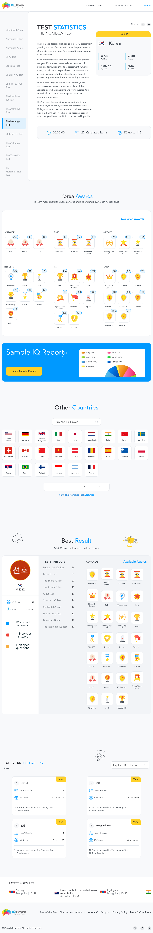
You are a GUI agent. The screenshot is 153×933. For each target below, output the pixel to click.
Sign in (147, 5)
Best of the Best (48, 912)
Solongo (20, 890)
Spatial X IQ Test (14, 74)
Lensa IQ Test (13, 65)
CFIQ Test (11, 56)
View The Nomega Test (76, 494)
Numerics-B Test (14, 39)
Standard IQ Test (94, 5)
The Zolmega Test (13, 145)
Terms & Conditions (140, 912)
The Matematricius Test (13, 172)
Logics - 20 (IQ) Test (14, 85)
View (61, 779)
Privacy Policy (120, 912)
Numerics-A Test (14, 47)
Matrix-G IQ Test (14, 134)
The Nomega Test (13, 123)
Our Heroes (66, 912)
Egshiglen (112, 890)
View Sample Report (24, 371)
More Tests (123, 5)
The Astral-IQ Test (13, 110)
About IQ (93, 912)
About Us (80, 912)
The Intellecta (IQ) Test (13, 98)
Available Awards (132, 219)
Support (105, 912)
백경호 (20, 589)
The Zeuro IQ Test (13, 157)
